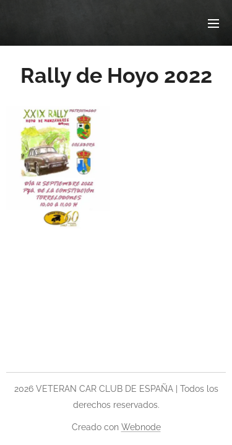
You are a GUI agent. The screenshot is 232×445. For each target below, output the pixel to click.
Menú (213, 23)
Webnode (141, 427)
